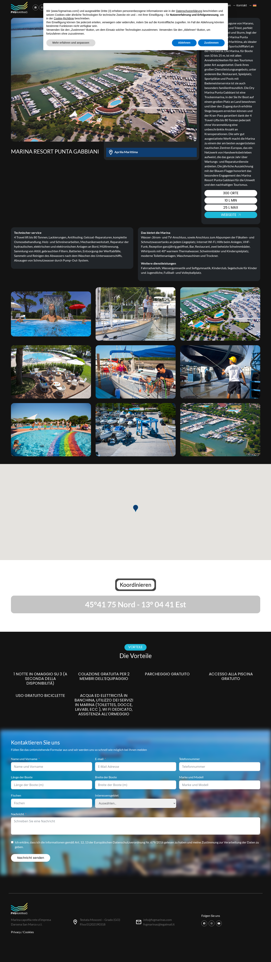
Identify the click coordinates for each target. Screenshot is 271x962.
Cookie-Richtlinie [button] (64, 18)
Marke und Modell (191, 777)
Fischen (16, 795)
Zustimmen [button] (211, 42)
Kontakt (242, 5)
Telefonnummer (189, 759)
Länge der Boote (22, 777)
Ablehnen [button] (184, 42)
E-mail (99, 759)
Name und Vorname (24, 759)
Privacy (16, 932)
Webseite (230, 214)
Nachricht (17, 814)
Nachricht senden (30, 858)
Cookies (28, 932)
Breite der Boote (106, 777)
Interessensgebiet (107, 795)
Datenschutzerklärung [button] (189, 10)
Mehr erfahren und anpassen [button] (71, 42)
